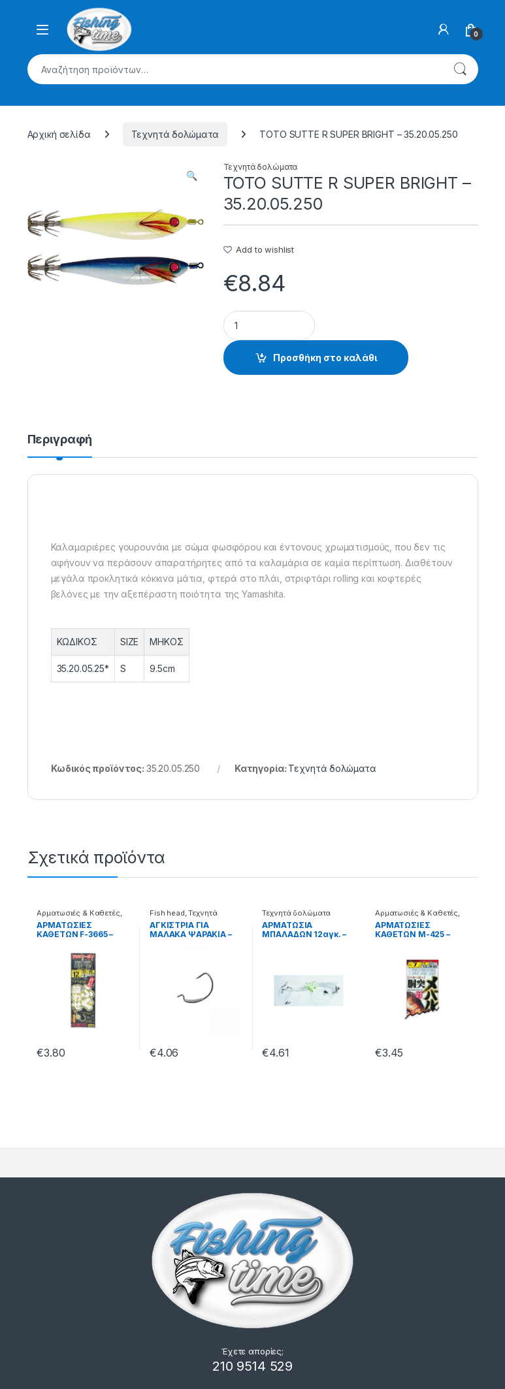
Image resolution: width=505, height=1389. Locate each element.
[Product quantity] (269, 325)
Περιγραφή (60, 440)
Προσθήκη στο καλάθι (325, 357)
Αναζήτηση (460, 69)
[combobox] (234, 69)
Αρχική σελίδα (59, 134)
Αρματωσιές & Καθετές (78, 913)
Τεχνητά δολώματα (175, 134)
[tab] (60, 445)
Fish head (167, 913)
